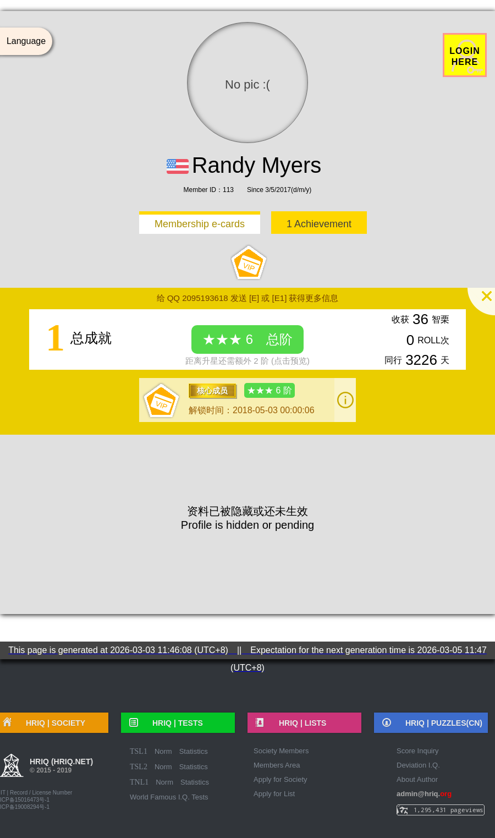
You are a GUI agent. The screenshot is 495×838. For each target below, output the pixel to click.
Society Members (281, 751)
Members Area (277, 765)
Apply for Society (280, 779)
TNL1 (139, 782)
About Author (417, 779)
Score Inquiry (418, 751)
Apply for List (274, 794)
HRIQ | (174, 723)
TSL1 (138, 751)
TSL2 (138, 767)
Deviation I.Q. (418, 765)
